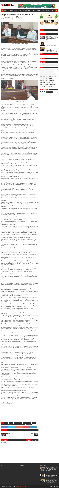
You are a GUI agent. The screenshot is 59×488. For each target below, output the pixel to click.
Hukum (52, 72)
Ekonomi (29, 10)
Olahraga (50, 78)
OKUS (46, 78)
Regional (5, 10)
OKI (43, 78)
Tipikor (45, 86)
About (4, 0)
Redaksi (11, 10)
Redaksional (52, 84)
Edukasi (38, 10)
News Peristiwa (22, 424)
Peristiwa (48, 82)
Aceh (41, 70)
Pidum (52, 82)
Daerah (24, 10)
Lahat (50, 74)
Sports (34, 10)
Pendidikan (42, 82)
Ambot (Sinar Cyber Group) (21, 486)
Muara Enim (42, 76)
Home (1, 0)
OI (40, 78)
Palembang (42, 80)
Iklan (41, 74)
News (17, 424)
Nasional (15, 10)
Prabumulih (47, 84)
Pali (46, 80)
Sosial (20, 10)
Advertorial (46, 70)
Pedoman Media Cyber (49, 10)
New (14, 424)
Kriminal (45, 74)
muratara (50, 86)
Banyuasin (51, 70)
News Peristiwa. (28, 424)
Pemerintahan (51, 80)
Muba (47, 76)
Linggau (53, 74)
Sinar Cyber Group (8, 486)
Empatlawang (47, 72)
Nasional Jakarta (9, 424)
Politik (43, 10)
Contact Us (7, 0)
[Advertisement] (19, 413)
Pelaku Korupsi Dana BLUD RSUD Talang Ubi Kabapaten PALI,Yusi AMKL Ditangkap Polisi (51, 49)
